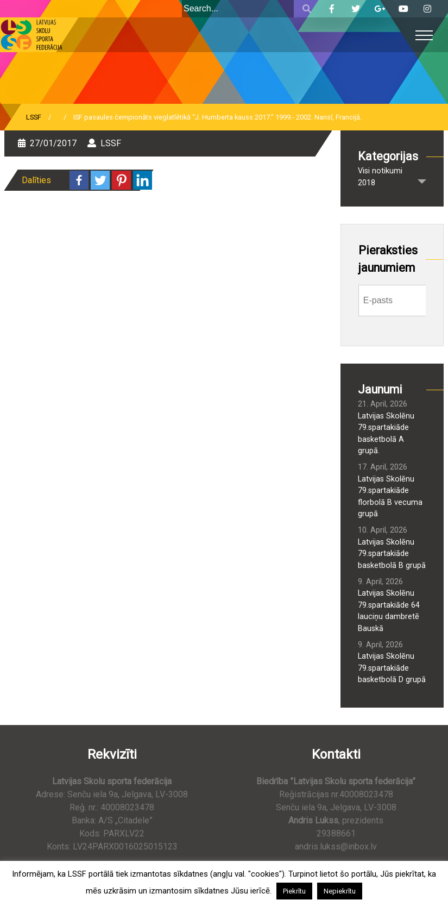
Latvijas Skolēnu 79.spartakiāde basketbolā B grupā (392, 554)
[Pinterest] (121, 180)
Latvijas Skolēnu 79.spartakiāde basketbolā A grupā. (386, 433)
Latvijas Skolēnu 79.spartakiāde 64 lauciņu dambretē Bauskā (389, 611)
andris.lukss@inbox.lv (336, 846)
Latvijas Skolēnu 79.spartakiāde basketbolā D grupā (392, 668)
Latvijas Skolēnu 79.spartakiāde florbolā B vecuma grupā (390, 496)
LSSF (33, 117)
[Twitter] (100, 180)
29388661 (336, 833)
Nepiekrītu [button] (340, 891)
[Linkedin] (142, 180)
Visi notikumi (380, 171)
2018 (366, 183)
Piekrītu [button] (294, 891)
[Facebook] (79, 180)
